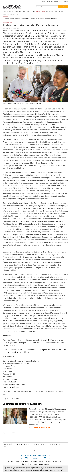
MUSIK (14, 16)
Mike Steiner (33, 464)
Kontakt (18, 461)
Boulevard (31, 18)
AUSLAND (57, 11)
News (12, 461)
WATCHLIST (66, 1)
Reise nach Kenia (15, 352)
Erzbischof (5, 22)
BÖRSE (17, 11)
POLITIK (29, 11)
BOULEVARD (5, 16)
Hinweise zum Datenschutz (54, 461)
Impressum (26, 461)
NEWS (4, 11)
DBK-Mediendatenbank (55, 340)
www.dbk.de (14, 387)
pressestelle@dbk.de (17, 384)
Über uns (25, 464)
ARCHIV (43, 1)
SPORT (34, 11)
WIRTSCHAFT (22, 11)
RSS (61, 1)
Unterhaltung (24, 18)
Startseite (17, 18)
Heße (10, 22)
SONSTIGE (15, 14)
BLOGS (48, 1)
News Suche (62, 6)
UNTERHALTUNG (40, 11)
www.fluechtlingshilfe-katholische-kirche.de (48, 349)
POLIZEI (63, 11)
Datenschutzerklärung (37, 461)
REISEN (17, 16)
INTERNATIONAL (7, 14)
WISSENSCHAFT (50, 11)
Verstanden (57, 470)
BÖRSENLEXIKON (54, 1)
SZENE (21, 16)
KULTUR (10, 16)
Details (51, 470)
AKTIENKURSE (10, 11)
